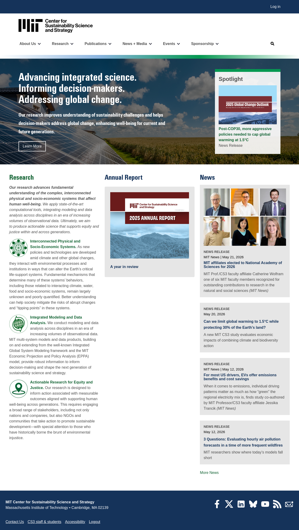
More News (209, 473)
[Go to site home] (56, 26)
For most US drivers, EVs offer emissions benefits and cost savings (240, 377)
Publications (96, 44)
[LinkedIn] (241, 507)
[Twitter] (229, 507)
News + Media (135, 44)
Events (169, 44)
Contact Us (15, 522)
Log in (275, 7)
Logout (94, 522)
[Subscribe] (289, 507)
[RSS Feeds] (277, 507)
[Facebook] (217, 507)
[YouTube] (265, 507)
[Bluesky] (253, 507)
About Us (27, 44)
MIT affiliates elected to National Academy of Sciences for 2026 (243, 265)
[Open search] (272, 44)
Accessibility (75, 522)
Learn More (32, 146)
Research (60, 44)
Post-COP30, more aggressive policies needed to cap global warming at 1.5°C (245, 134)
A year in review (124, 267)
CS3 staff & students (44, 522)
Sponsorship (202, 44)
